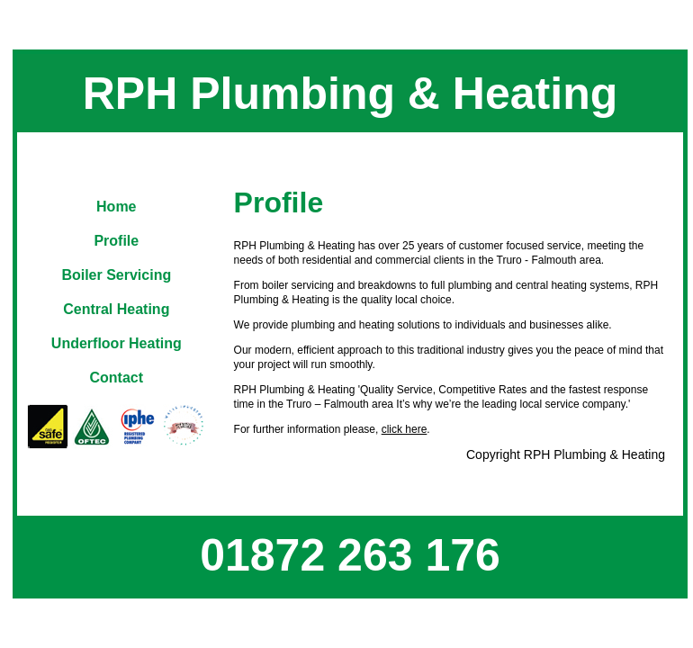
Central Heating (116, 309)
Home (116, 206)
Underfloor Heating (116, 343)
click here (405, 429)
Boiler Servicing (116, 275)
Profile (116, 240)
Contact (117, 377)
